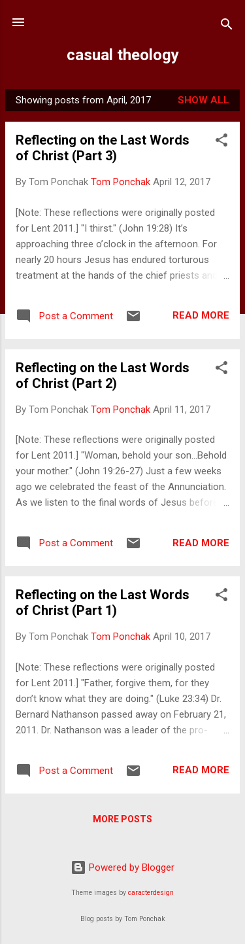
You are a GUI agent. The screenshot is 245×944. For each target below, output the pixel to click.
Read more (200, 315)
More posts (122, 819)
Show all (203, 100)
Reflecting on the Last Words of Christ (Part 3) (102, 148)
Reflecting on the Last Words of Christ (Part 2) (102, 375)
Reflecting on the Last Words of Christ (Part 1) (102, 602)
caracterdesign (151, 892)
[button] (221, 142)
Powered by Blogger (122, 867)
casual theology (123, 55)
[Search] (227, 26)
